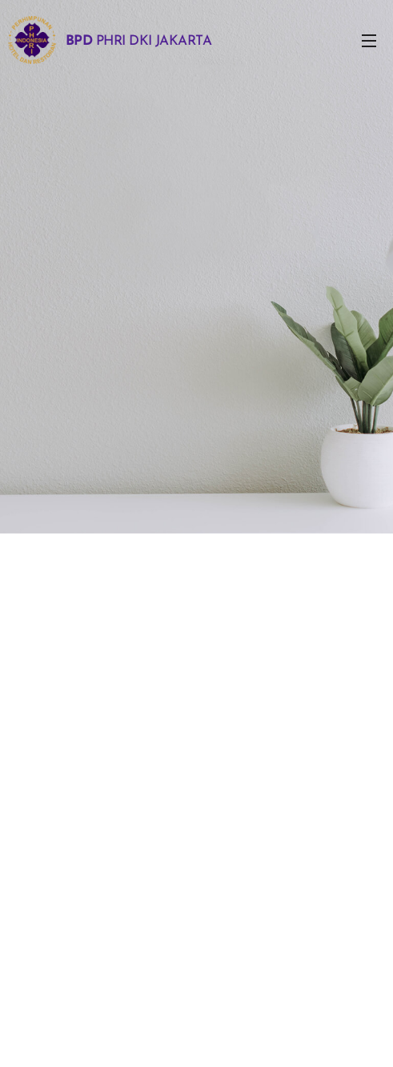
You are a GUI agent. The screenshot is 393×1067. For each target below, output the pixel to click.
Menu (369, 41)
